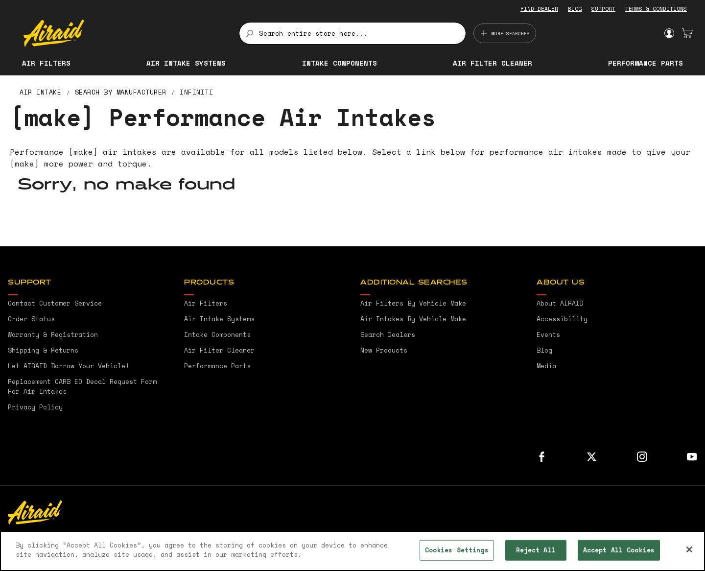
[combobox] (352, 33)
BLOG (575, 9)
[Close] (689, 549)
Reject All (536, 550)
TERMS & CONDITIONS (656, 9)
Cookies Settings (457, 550)
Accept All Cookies (619, 550)
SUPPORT (603, 9)
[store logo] (125, 33)
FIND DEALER (539, 9)
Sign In (669, 33)
